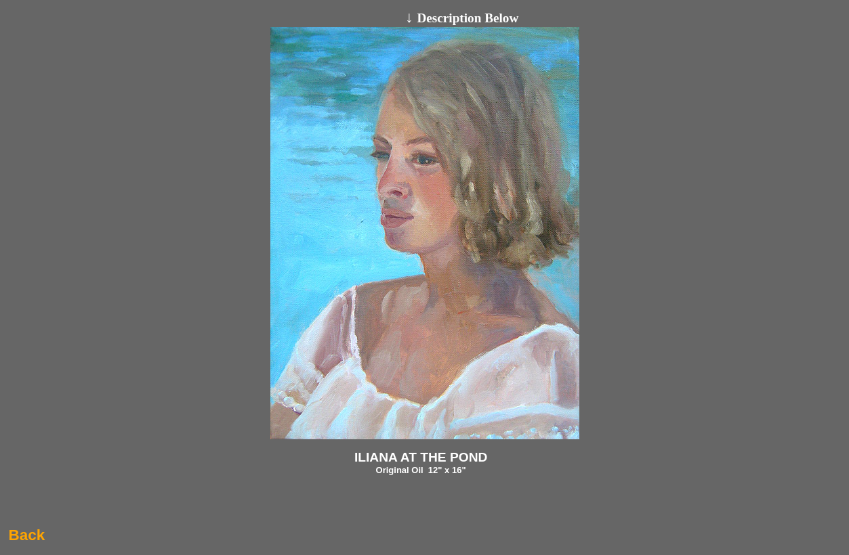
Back (26, 535)
